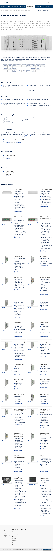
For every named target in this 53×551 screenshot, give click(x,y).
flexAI (8, 6)
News (22, 531)
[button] (50, 2)
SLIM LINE (13, 6)
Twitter (14, 538)
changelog (18, 142)
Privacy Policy (6, 538)
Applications (6, 130)
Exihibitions (23, 534)
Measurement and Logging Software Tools (22, 136)
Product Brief (6, 151)
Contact (13, 531)
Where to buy (15, 534)
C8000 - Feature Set (13, 15)
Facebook (15, 536)
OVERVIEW (3, 6)
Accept (49, 549)
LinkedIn (15, 540)
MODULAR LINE (30, 6)
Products (5, 10)
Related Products (8, 185)
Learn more (40, 549)
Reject (45, 549)
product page (18, 211)
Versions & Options (9, 115)
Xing (14, 542)
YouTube (15, 545)
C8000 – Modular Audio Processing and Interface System (22, 10)
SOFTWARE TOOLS (46, 6)
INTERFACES (38, 6)
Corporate (6, 533)
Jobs (5, 541)
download (8, 142)
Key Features (6, 82)
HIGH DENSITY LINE (21, 6)
